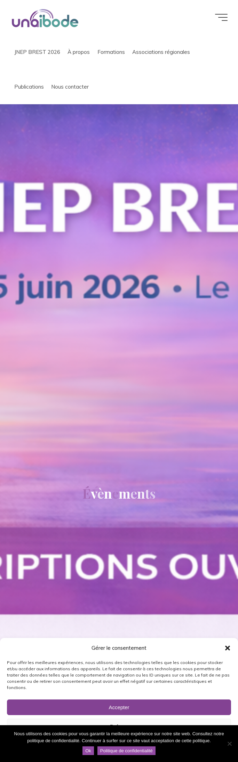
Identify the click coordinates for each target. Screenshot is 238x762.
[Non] (229, 743)
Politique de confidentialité (126, 750)
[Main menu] (221, 17)
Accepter (119, 707)
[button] (227, 648)
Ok (88, 750)
